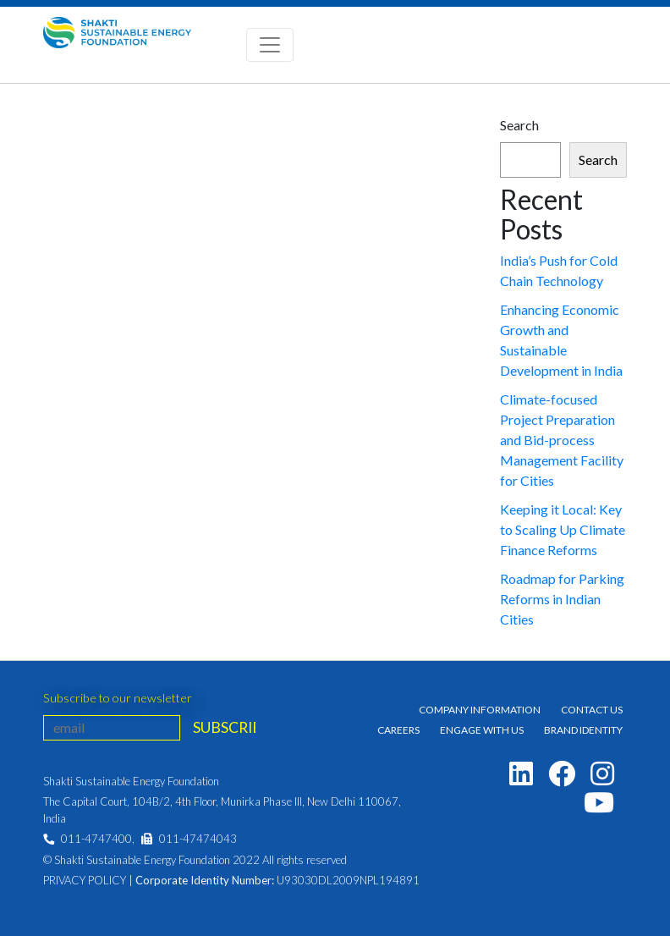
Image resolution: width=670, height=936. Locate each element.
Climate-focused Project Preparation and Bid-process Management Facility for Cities (561, 439)
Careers (398, 730)
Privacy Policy (84, 880)
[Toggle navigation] (270, 45)
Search (519, 125)
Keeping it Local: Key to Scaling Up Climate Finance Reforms (562, 529)
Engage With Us (482, 730)
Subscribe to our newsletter (117, 698)
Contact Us (592, 709)
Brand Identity (583, 730)
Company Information (480, 709)
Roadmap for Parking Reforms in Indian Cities (562, 598)
